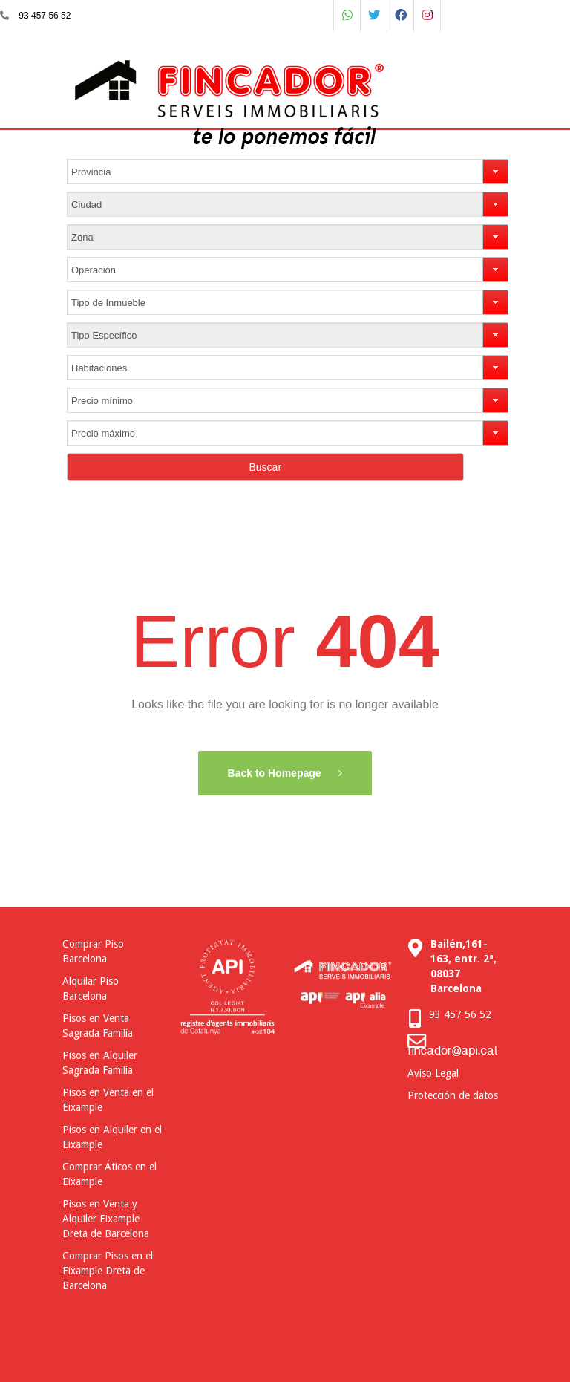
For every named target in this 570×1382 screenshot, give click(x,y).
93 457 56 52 (45, 15)
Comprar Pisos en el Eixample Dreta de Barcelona (107, 1270)
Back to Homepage (276, 773)
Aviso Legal (433, 1073)
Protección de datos (452, 1095)
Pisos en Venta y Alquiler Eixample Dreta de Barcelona (105, 1218)
